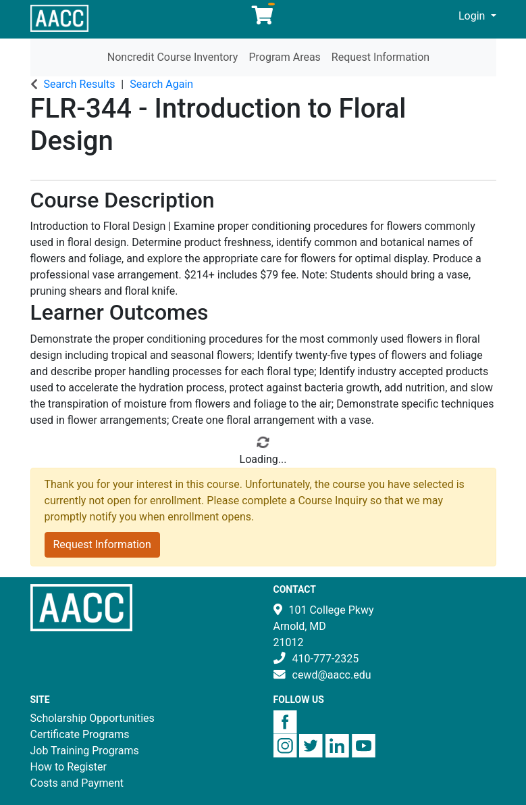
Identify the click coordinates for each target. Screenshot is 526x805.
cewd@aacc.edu (331, 674)
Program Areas (284, 57)
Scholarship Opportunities (92, 718)
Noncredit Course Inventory (172, 57)
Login (473, 15)
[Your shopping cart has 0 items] (263, 18)
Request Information (380, 57)
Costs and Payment (77, 783)
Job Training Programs (84, 750)
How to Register (68, 766)
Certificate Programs (80, 734)
